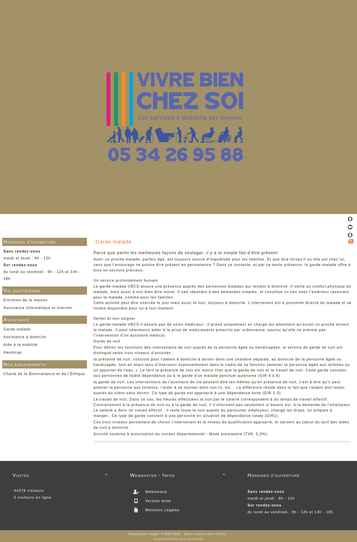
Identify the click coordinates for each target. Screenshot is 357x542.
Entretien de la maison (25, 300)
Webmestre (155, 492)
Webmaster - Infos (178, 475)
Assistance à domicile (24, 337)
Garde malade (17, 329)
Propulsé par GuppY (144, 534)
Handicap (12, 352)
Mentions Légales (162, 510)
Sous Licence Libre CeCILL (205, 534)
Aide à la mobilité (20, 345)
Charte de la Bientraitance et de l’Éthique (44, 374)
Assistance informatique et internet (37, 308)
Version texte (157, 501)
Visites (61, 475)
